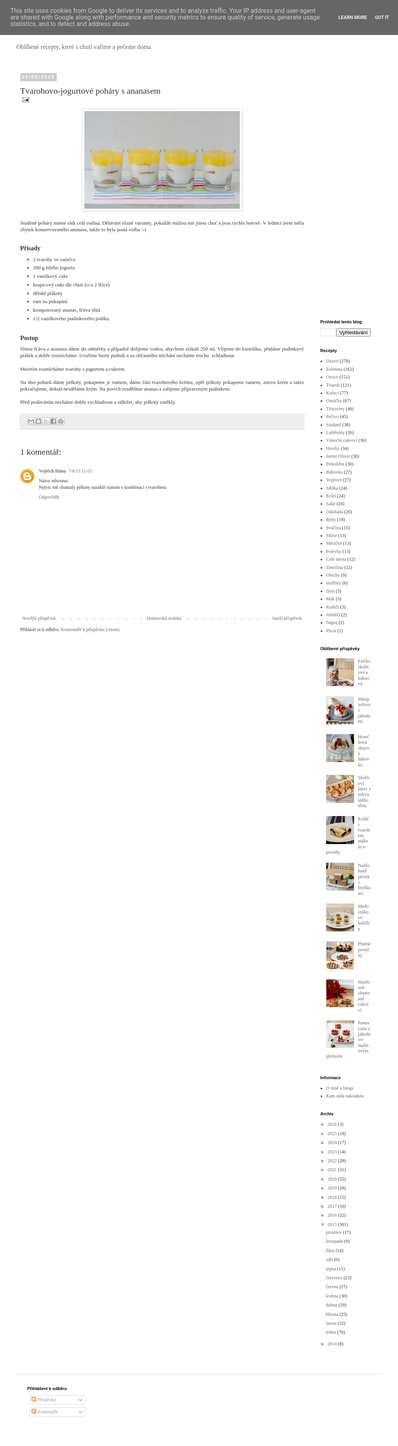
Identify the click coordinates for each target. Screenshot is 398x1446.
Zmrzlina (334, 567)
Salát (330, 503)
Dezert (332, 361)
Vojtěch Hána (52, 471)
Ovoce (332, 377)
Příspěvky (43, 1399)
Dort (330, 591)
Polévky (333, 551)
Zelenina (334, 369)
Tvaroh (333, 385)
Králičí (332, 607)
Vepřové (334, 480)
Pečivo (332, 416)
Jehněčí (333, 614)
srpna (331, 1269)
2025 (333, 1133)
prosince (334, 1232)
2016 (333, 1215)
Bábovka (334, 472)
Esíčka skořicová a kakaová (364, 672)
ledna (331, 1332)
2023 (333, 1152)
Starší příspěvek (287, 618)
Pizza (331, 630)
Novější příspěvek (39, 618)
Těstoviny (335, 409)
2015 (333, 1224)
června (332, 1286)
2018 (333, 1197)
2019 (333, 1188)
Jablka (332, 488)
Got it (382, 17)
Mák (330, 599)
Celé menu (336, 559)
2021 (333, 1169)
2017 (333, 1206)
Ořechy (333, 575)
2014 (333, 1344)
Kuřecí (332, 393)
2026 (333, 1124)
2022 (333, 1160)
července (335, 1277)
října (330, 1250)
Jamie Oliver (338, 456)
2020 (333, 1179)
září (330, 1259)
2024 (333, 1142)
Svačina (333, 527)
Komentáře (44, 1412)
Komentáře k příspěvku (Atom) (90, 629)
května (332, 1296)
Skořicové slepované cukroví (364, 996)
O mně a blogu (340, 1088)
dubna (332, 1305)
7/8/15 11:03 (80, 471)
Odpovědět (49, 497)
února (331, 1323)
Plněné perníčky (364, 949)
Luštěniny (335, 432)
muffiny (333, 583)
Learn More (353, 17)
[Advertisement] (345, 191)
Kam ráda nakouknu (345, 1096)
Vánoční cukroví (341, 440)
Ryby (331, 519)
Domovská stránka (164, 618)
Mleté (331, 535)
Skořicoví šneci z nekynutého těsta (364, 791)
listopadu (335, 1241)
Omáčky (334, 400)
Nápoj (331, 622)
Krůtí (331, 496)
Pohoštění (335, 464)
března (332, 1314)
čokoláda (334, 512)
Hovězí (333, 448)
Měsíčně (334, 543)
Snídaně (333, 424)
